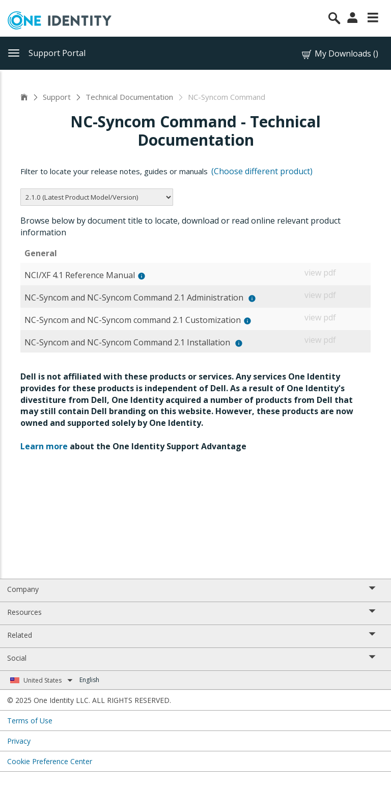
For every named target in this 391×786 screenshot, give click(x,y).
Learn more (44, 446)
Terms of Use (29, 720)
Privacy (19, 741)
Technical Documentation (129, 97)
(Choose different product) (262, 171)
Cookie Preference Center (49, 761)
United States (48, 680)
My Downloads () (339, 54)
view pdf (320, 272)
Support (57, 97)
